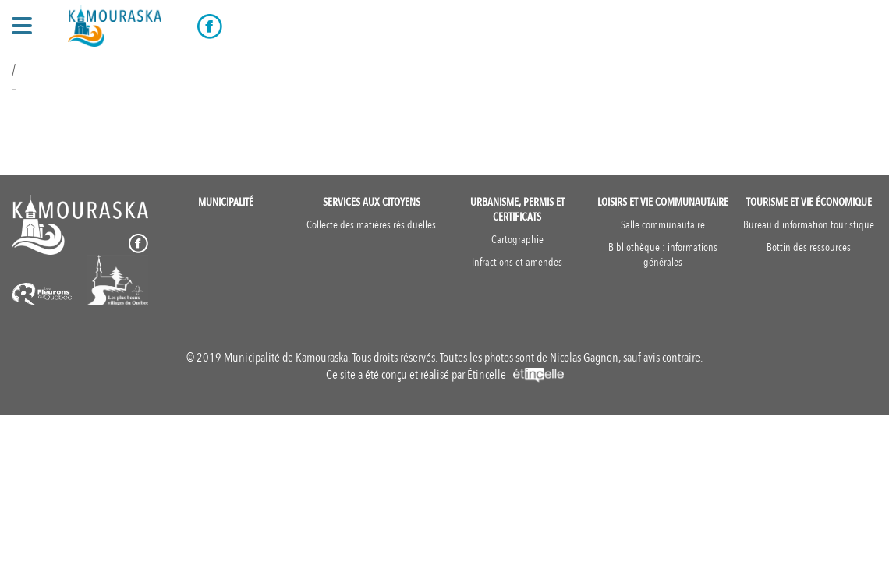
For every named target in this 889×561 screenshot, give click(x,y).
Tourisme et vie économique (809, 202)
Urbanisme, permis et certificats (517, 209)
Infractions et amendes (517, 262)
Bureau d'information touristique (808, 224)
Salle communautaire (663, 224)
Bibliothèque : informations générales (662, 255)
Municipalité (225, 202)
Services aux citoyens (371, 202)
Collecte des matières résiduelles (371, 224)
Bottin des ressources (809, 247)
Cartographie (517, 239)
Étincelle (515, 374)
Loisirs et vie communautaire (662, 202)
